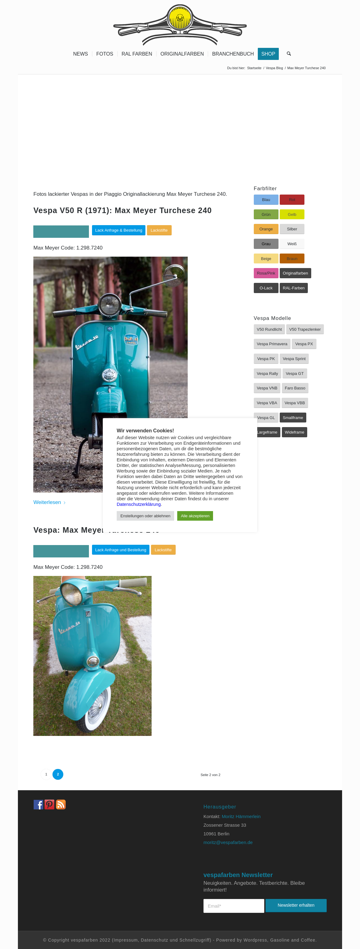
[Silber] (292, 229)
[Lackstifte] (159, 230)
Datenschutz (154, 940)
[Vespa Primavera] (272, 344)
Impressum (126, 940)
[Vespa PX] (304, 344)
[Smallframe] (293, 418)
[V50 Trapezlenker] (305, 329)
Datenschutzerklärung (139, 504)
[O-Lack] (266, 288)
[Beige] (266, 259)
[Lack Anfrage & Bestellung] (118, 230)
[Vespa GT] (295, 373)
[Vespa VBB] (295, 403)
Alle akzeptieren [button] (195, 516)
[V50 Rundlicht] (269, 329)
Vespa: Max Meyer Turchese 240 (96, 530)
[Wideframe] (295, 432)
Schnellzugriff (194, 940)
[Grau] (266, 244)
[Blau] (266, 200)
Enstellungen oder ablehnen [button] (145, 516)
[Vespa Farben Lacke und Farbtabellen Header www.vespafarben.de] (180, 23)
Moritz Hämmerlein (241, 816)
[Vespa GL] (266, 418)
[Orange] (266, 229)
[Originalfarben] (295, 273)
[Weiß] (292, 244)
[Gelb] (292, 214)
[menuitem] (80, 54)
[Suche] (287, 54)
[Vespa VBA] (267, 403)
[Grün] (266, 214)
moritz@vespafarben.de (228, 842)
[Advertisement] (180, 121)
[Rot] (292, 200)
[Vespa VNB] (267, 388)
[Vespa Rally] (267, 373)
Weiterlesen (49, 502)
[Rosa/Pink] (266, 273)
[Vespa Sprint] (294, 359)
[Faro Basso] (295, 388)
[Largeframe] (267, 432)
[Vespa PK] (266, 359)
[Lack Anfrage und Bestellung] (120, 550)
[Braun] (292, 259)
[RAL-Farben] (294, 288)
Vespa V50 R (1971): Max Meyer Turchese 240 (122, 210)
